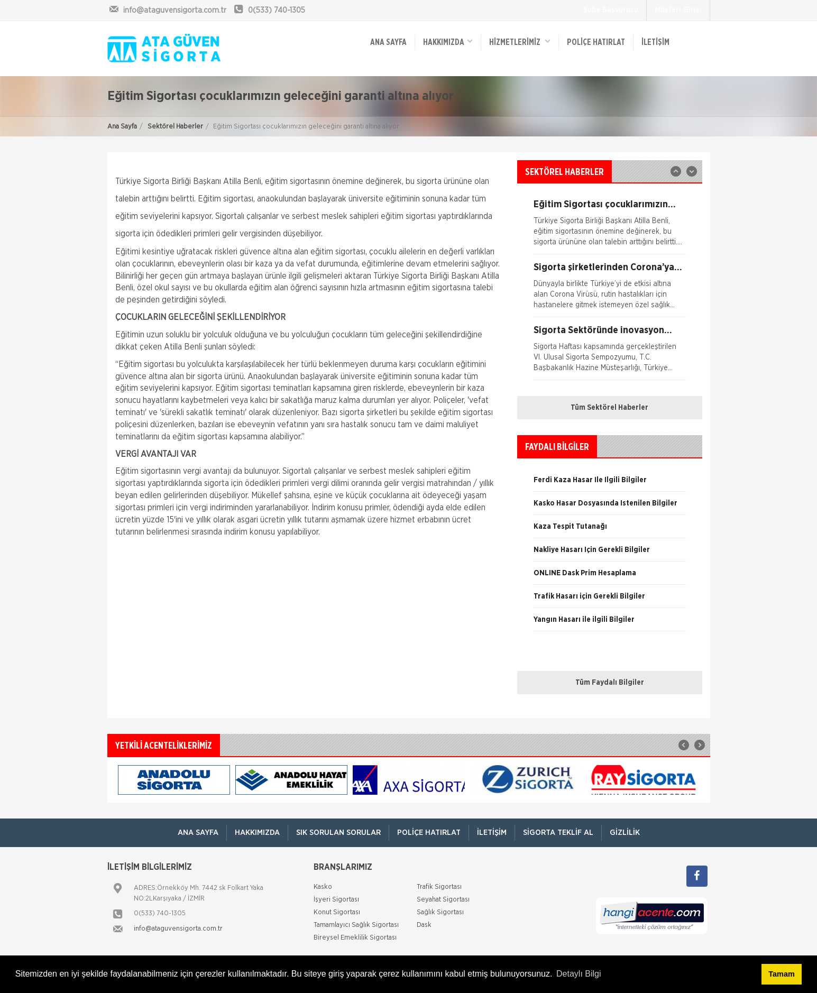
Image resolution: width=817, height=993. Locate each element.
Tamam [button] (781, 974)
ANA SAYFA (388, 42)
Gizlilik (625, 832)
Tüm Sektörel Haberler (609, 407)
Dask (424, 925)
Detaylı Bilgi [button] (578, 973)
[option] (609, 289)
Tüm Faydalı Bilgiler (609, 682)
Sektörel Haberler (175, 126)
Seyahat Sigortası (443, 899)
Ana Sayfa (122, 126)
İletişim (655, 42)
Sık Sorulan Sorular (338, 832)
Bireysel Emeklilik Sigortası (355, 937)
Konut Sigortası (337, 912)
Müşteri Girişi (678, 10)
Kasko (323, 887)
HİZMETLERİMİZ (519, 41)
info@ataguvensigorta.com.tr (178, 928)
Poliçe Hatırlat (596, 42)
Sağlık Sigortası (440, 912)
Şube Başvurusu (610, 10)
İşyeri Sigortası (336, 899)
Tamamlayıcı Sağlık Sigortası (356, 925)
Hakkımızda (448, 41)
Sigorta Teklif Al (558, 832)
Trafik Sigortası (439, 887)
